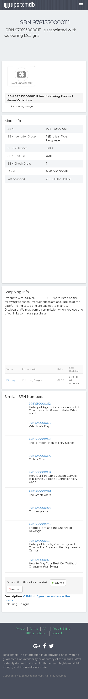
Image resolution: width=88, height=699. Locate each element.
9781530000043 (40, 439)
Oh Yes (58, 582)
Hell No (14, 589)
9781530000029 (40, 423)
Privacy (21, 628)
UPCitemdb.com (36, 633)
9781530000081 (40, 491)
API (45, 628)
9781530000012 (40, 403)
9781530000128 (40, 524)
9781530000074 (40, 472)
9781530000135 (39, 541)
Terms (33, 628)
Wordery (11, 380)
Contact (56, 633)
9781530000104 (40, 508)
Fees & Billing (61, 628)
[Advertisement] (35, 50)
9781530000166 (39, 560)
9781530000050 (40, 456)
